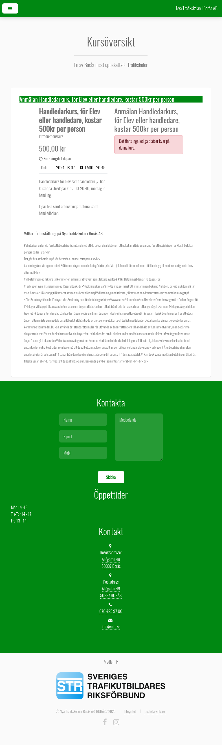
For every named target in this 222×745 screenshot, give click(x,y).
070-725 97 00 (110, 611)
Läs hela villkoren (155, 711)
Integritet (130, 711)
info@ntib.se (111, 627)
